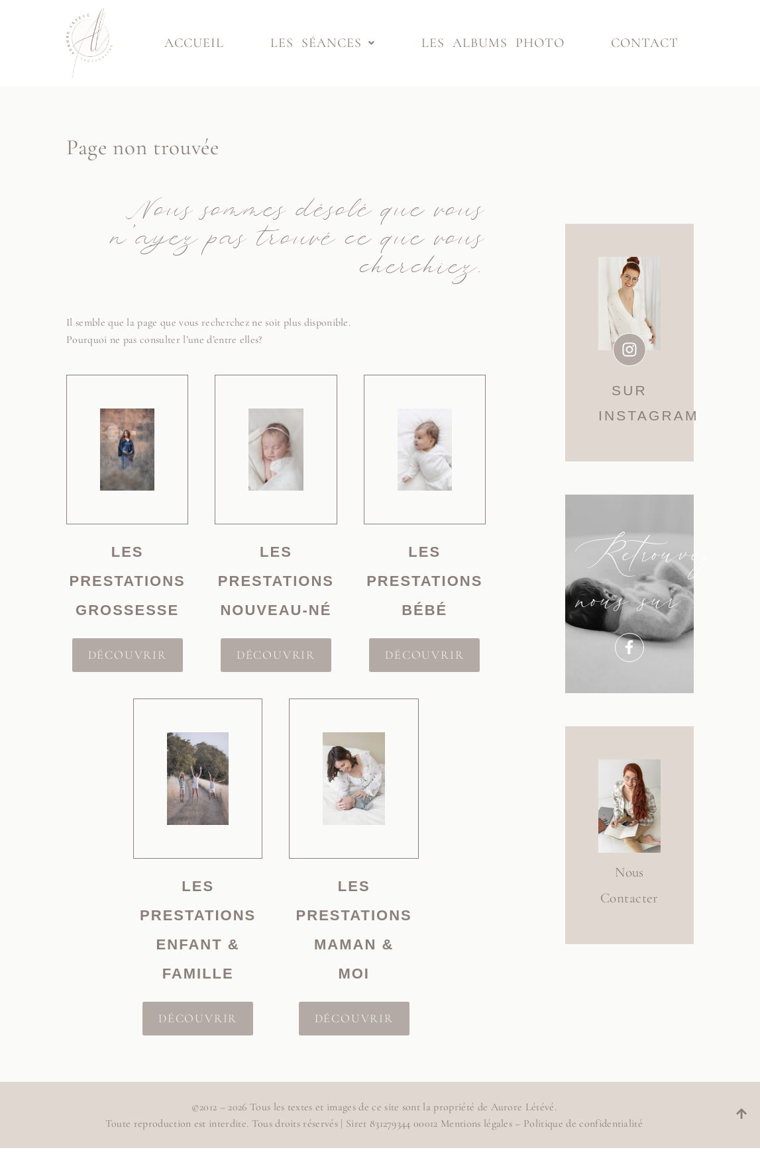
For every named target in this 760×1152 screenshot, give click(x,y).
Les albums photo (493, 43)
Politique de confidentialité (581, 1123)
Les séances (322, 43)
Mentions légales (474, 1123)
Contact (645, 43)
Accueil (194, 43)
